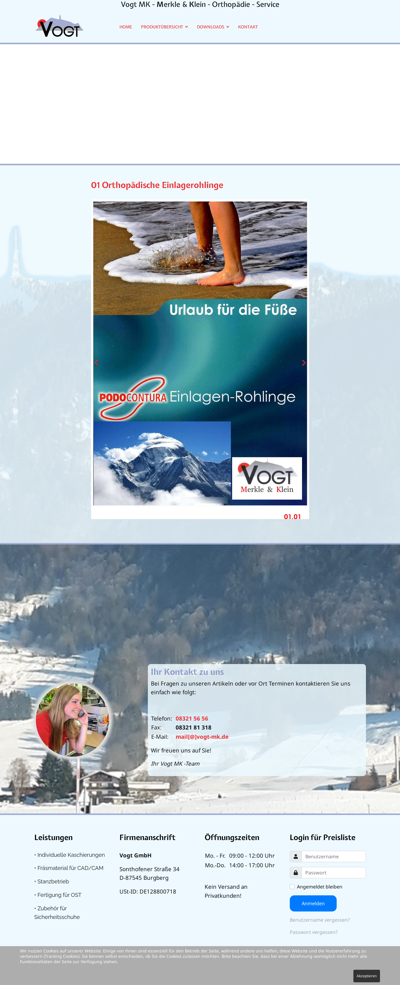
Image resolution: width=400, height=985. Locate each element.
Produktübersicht (162, 27)
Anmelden (313, 903)
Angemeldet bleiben (319, 886)
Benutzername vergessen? (320, 920)
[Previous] (97, 359)
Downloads (210, 27)
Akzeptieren (367, 975)
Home (125, 27)
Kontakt (248, 27)
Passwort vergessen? (314, 932)
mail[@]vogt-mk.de (202, 736)
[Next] (303, 359)
